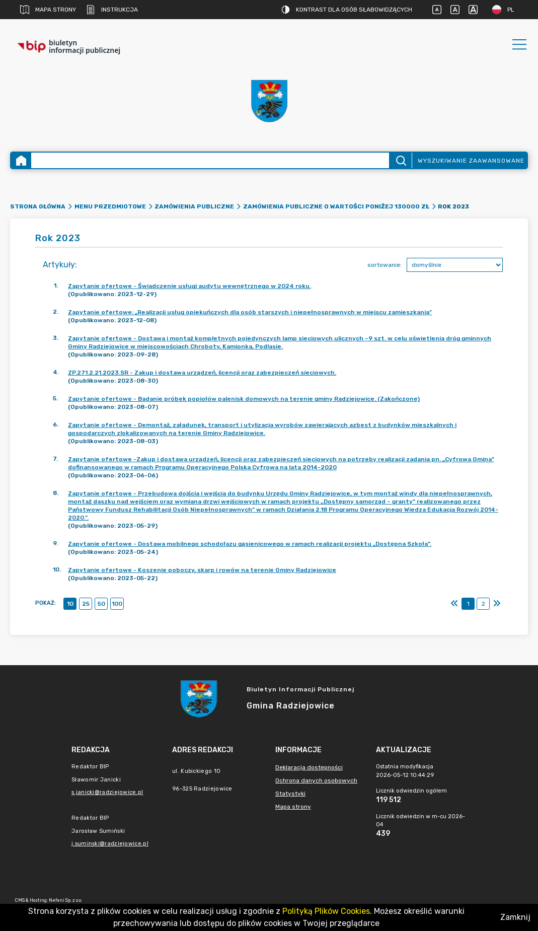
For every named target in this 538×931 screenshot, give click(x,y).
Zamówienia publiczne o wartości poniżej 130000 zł (336, 206)
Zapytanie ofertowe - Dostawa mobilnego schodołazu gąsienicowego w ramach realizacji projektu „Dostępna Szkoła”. (249, 543)
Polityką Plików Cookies (326, 911)
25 (86, 603)
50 (101, 603)
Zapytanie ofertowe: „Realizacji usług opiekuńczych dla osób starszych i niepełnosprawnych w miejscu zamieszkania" (250, 312)
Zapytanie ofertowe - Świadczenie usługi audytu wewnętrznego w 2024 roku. (189, 286)
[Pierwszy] (454, 604)
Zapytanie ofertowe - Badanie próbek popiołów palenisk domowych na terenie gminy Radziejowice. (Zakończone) (244, 398)
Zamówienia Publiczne (194, 206)
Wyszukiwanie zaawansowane (471, 160)
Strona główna (37, 206)
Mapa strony (48, 9)
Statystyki (290, 793)
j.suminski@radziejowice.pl (109, 843)
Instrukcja (112, 9)
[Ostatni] (497, 604)
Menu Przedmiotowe (110, 206)
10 (70, 603)
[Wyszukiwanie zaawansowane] (210, 160)
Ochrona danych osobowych (316, 780)
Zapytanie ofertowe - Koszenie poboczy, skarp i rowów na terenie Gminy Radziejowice (202, 570)
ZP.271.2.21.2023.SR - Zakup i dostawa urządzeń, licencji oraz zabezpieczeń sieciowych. (202, 372)
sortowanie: (384, 264)
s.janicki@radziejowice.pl (107, 792)
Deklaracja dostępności (309, 767)
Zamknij (515, 917)
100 (117, 603)
